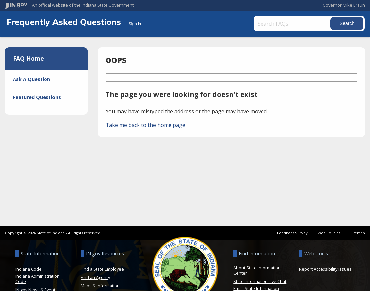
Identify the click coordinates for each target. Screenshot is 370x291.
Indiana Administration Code (37, 279)
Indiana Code (28, 269)
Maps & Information (100, 285)
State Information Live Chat (259, 281)
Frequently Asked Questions (65, 21)
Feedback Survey (292, 232)
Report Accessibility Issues (325, 269)
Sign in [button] (135, 23)
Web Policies (329, 232)
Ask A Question (31, 79)
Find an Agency (95, 277)
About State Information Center (257, 270)
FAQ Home (28, 58)
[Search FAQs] (292, 23)
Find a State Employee (102, 269)
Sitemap (357, 232)
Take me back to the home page (145, 125)
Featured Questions (37, 97)
